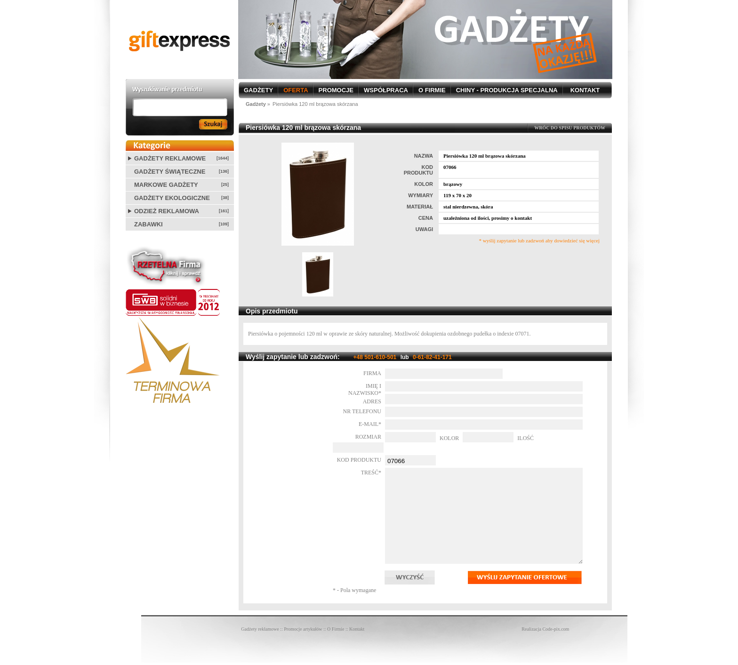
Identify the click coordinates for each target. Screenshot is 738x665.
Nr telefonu (362, 411)
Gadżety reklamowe (170, 158)
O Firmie (335, 629)
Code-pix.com (555, 629)
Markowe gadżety (166, 184)
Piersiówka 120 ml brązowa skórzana (315, 104)
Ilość (525, 438)
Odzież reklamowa (166, 211)
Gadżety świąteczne (169, 171)
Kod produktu (359, 460)
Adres (372, 401)
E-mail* (370, 424)
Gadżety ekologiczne (172, 197)
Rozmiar (368, 436)
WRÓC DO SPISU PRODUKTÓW (569, 127)
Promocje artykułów (303, 629)
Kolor (449, 438)
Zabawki (148, 224)
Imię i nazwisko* (364, 389)
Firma (372, 373)
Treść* (371, 472)
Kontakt (356, 629)
